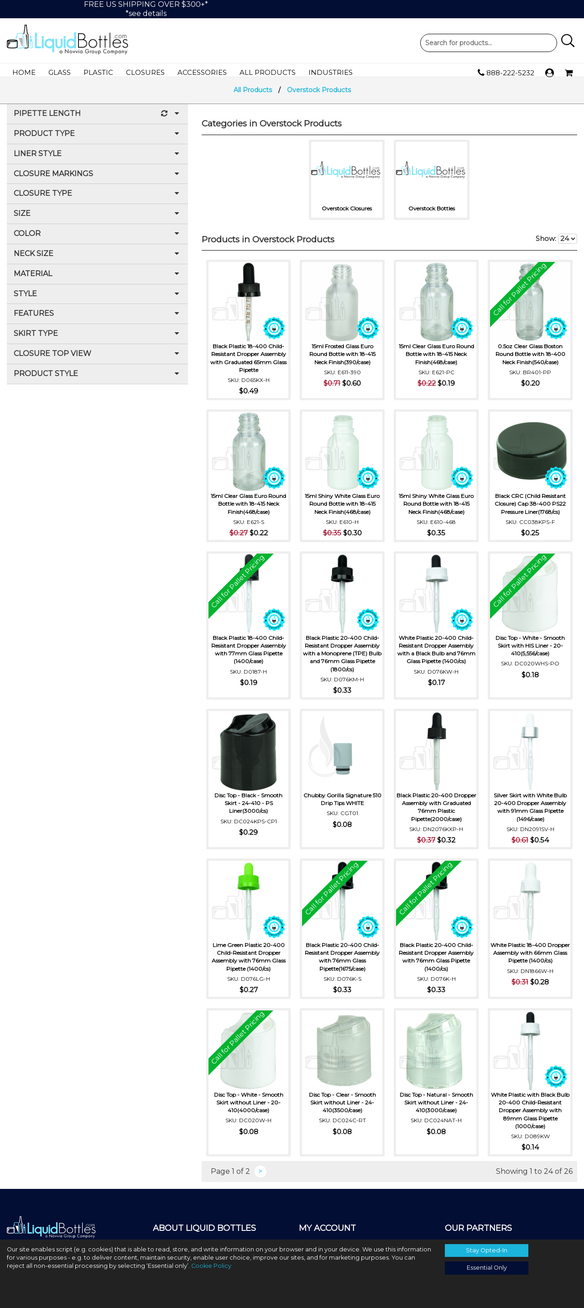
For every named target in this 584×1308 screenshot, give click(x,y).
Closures (145, 72)
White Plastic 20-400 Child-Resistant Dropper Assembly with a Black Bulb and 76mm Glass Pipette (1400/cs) (436, 658)
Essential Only (487, 1267)
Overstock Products (319, 96)
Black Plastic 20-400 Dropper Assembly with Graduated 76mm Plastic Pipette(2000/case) (436, 811)
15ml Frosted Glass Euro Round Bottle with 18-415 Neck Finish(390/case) (342, 358)
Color (97, 240)
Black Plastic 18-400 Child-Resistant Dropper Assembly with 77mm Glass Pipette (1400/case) (248, 654)
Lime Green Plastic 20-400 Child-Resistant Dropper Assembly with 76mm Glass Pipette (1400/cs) (249, 961)
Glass (59, 72)
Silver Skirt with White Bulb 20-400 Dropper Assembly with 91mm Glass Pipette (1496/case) (530, 811)
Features (97, 319)
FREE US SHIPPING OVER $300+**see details (146, 9)
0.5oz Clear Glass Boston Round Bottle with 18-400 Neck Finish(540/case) (530, 358)
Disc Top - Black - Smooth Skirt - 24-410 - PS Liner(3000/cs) (248, 807)
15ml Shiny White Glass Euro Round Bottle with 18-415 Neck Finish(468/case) (342, 508)
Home (24, 72)
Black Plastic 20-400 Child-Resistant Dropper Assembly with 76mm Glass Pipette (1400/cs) (436, 961)
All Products (268, 72)
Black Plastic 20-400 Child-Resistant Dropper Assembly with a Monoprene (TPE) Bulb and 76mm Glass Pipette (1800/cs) (342, 658)
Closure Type (97, 199)
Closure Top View (97, 360)
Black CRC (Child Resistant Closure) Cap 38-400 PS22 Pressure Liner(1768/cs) (530, 508)
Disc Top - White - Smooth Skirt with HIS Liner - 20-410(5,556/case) (530, 650)
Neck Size (97, 260)
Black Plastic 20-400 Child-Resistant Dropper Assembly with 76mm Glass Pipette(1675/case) (342, 961)
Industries (330, 72)
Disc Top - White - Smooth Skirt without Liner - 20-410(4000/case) (248, 1107)
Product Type (97, 140)
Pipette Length (97, 120)
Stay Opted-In (486, 1250)
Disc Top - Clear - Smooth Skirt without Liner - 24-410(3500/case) (342, 1107)
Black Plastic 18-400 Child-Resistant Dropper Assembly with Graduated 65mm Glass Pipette (248, 362)
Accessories (202, 72)
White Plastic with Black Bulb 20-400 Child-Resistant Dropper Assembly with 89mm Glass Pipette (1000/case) (530, 1115)
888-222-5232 (506, 73)
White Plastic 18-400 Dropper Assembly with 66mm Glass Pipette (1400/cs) (530, 961)
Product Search (488, 43)
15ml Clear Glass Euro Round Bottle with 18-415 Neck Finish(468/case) (436, 358)
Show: (556, 245)
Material (97, 280)
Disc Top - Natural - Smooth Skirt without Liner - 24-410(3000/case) (436, 1107)
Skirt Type (97, 340)
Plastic (98, 72)
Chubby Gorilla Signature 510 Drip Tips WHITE (342, 803)
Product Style (97, 380)
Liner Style (97, 160)
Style (97, 300)
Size (97, 220)
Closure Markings (97, 180)
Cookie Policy (211, 1265)
